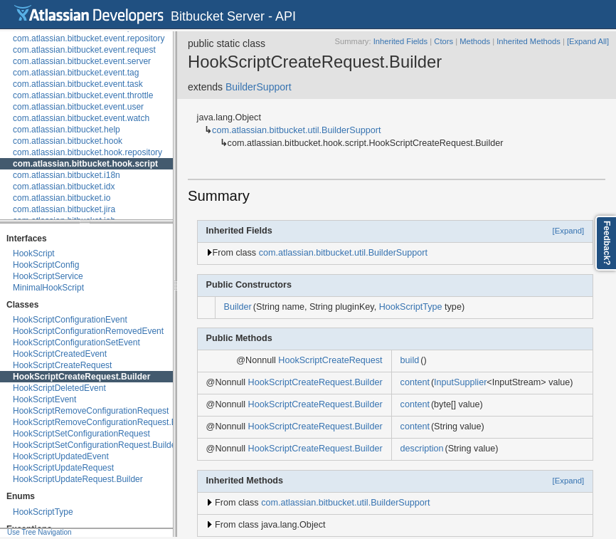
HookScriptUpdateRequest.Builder (78, 479)
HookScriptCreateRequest (62, 365)
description (422, 449)
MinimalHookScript (48, 288)
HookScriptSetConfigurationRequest (81, 434)
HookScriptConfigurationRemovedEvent (88, 331)
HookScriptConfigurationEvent (70, 320)
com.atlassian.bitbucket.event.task (78, 84)
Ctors (443, 41)
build (410, 360)
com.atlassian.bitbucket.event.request (84, 50)
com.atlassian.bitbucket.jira (64, 209)
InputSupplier (460, 382)
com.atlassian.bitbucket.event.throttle (83, 95)
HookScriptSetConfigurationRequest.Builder (96, 445)
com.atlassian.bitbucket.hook (67, 141)
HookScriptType (43, 512)
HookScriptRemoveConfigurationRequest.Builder (105, 422)
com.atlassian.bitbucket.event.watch (81, 118)
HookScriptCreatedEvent (60, 354)
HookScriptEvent (44, 399)
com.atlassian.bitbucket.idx (64, 187)
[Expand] (569, 230)
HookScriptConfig (46, 265)
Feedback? (607, 243)
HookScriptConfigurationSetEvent (76, 342)
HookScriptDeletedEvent (59, 388)
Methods (475, 41)
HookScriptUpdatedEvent (61, 456)
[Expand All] (588, 41)
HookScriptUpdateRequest (63, 468)
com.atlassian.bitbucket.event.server (82, 61)
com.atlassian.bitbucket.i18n (66, 175)
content (415, 382)
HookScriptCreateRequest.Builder (81, 377)
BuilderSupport (258, 87)
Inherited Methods (528, 41)
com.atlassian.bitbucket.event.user (78, 107)
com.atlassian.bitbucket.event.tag (76, 73)
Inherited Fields (400, 41)
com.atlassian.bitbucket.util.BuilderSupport (296, 130)
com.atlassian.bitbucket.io (61, 198)
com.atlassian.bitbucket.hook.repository (87, 152)
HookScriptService (48, 276)
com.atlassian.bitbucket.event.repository (88, 38)
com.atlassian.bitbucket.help (66, 130)
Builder (238, 307)
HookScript (34, 253)
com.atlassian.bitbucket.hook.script (85, 164)
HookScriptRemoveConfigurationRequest (91, 411)
